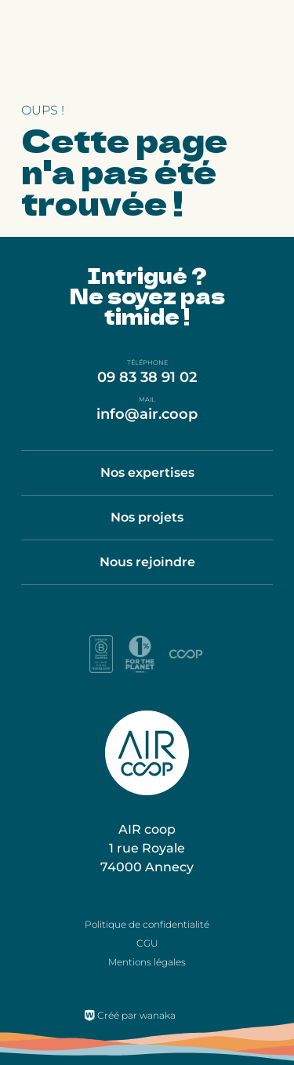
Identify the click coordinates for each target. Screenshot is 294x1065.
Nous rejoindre (147, 561)
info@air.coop (147, 414)
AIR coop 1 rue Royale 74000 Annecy (147, 848)
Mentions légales (147, 962)
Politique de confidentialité (147, 924)
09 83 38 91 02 (147, 377)
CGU (147, 943)
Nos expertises (147, 472)
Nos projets (147, 517)
